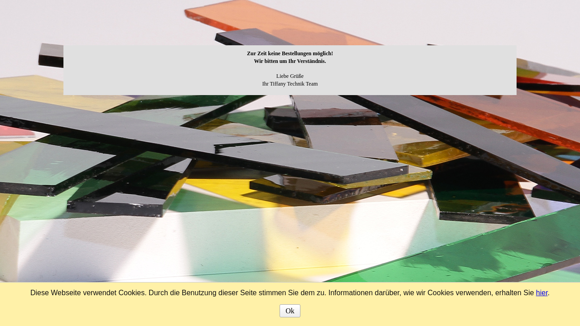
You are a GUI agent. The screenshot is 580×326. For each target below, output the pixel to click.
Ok (290, 311)
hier (542, 293)
